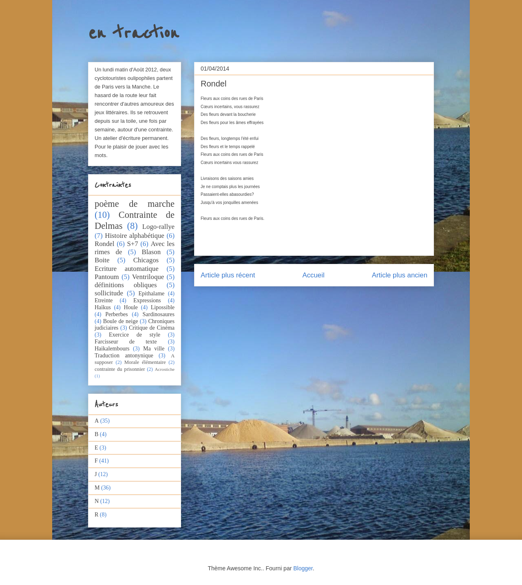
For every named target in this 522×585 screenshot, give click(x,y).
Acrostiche (165, 369)
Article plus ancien (399, 275)
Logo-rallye (158, 226)
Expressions (147, 300)
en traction (133, 33)
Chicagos (146, 260)
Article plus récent (228, 275)
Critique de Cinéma (152, 328)
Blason (151, 252)
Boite (102, 260)
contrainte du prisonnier (120, 369)
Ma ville (153, 349)
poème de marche (135, 204)
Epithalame (152, 293)
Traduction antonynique (124, 355)
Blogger (302, 568)
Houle (131, 307)
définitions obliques (126, 285)
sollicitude (109, 293)
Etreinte (104, 300)
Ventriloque (148, 277)
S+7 (132, 244)
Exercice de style (134, 335)
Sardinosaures (158, 314)
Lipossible (163, 307)
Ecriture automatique (127, 269)
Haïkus (103, 307)
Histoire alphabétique (134, 235)
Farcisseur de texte (126, 342)
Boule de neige (120, 321)
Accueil (314, 275)
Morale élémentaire (145, 362)
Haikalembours (112, 349)
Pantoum (107, 277)
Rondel (104, 244)
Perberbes (116, 314)
